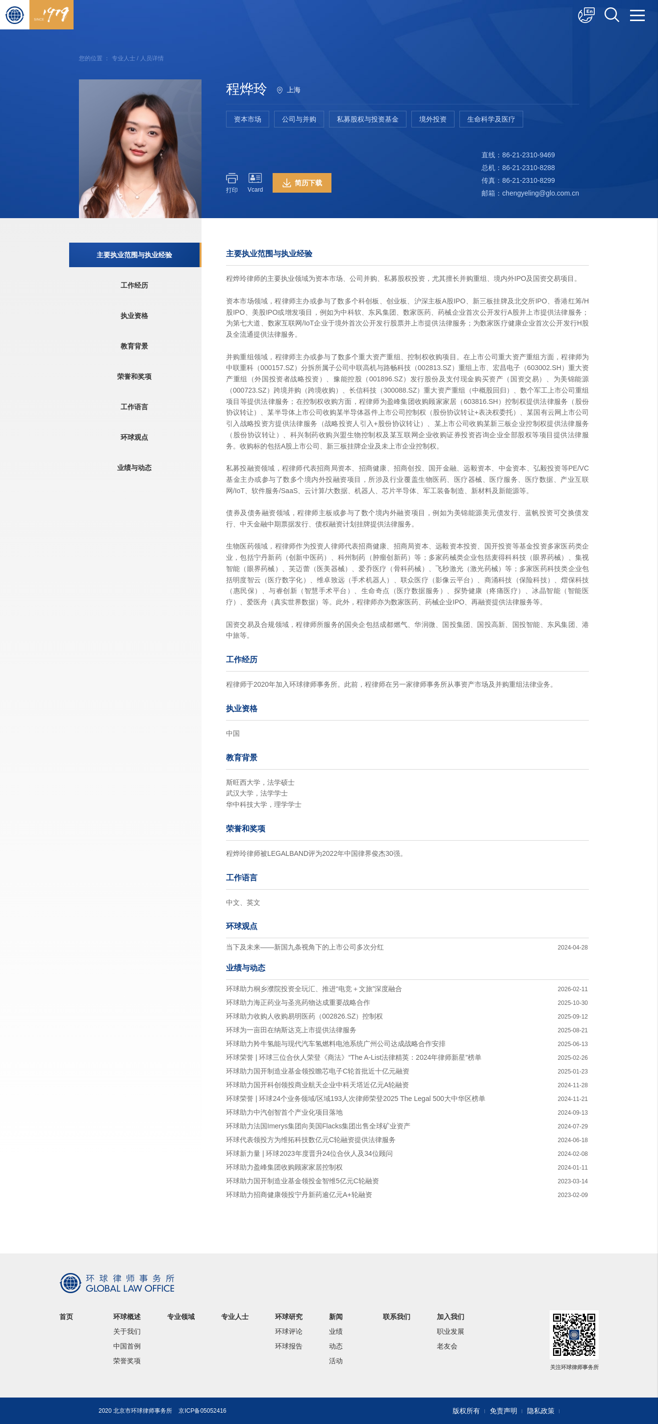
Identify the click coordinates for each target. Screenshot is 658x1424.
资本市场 (247, 119)
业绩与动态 (134, 468)
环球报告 (289, 1346)
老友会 (447, 1346)
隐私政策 (541, 1411)
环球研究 (289, 1317)
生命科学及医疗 (491, 119)
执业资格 (134, 316)
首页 (66, 1317)
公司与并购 (299, 119)
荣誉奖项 (127, 1361)
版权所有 (466, 1411)
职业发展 (450, 1331)
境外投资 (433, 119)
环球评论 (289, 1331)
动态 (336, 1346)
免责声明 (503, 1411)
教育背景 (134, 346)
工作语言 (134, 407)
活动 (336, 1361)
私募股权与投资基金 (368, 119)
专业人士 (123, 58)
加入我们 (450, 1317)
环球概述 (127, 1317)
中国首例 (127, 1346)
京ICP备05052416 (202, 1410)
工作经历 (134, 285)
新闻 (336, 1317)
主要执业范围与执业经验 (134, 255)
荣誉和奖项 (134, 376)
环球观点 (134, 437)
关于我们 (127, 1331)
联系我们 (396, 1317)
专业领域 (181, 1317)
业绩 (336, 1331)
